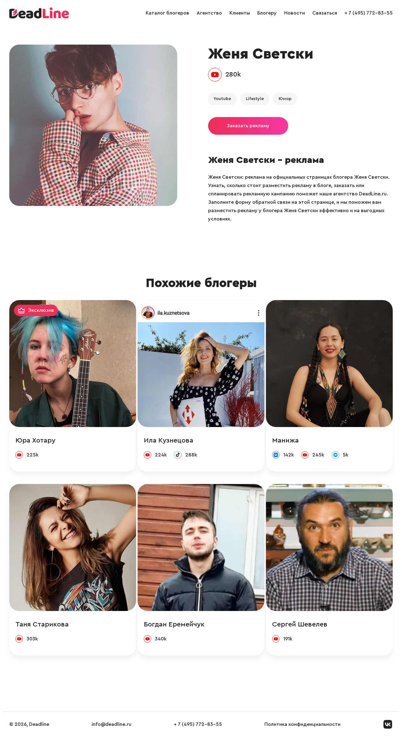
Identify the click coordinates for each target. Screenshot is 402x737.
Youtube (222, 99)
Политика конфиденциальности (302, 724)
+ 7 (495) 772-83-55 (368, 13)
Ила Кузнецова (168, 440)
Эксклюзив (41, 310)
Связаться (324, 13)
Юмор (285, 99)
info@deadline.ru (111, 724)
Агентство (209, 13)
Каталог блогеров (167, 13)
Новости (294, 13)
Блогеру (267, 13)
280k (233, 74)
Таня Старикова (42, 624)
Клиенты (239, 13)
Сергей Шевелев (299, 624)
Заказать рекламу (248, 125)
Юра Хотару (35, 440)
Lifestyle (255, 99)
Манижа (285, 440)
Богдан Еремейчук (174, 624)
